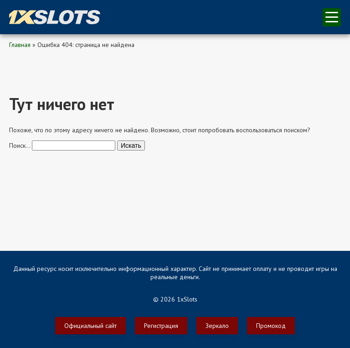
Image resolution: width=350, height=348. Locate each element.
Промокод (271, 326)
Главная (20, 45)
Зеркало (217, 326)
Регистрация (161, 326)
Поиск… (19, 145)
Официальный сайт (90, 326)
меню (331, 17)
